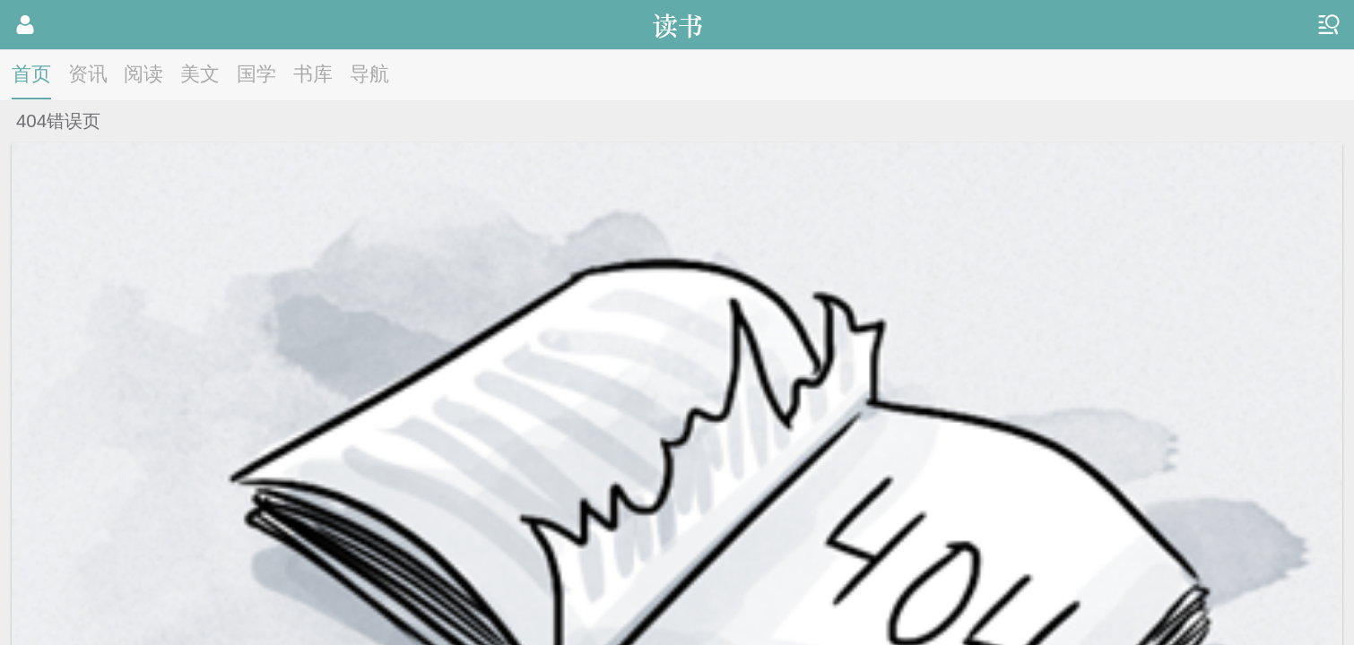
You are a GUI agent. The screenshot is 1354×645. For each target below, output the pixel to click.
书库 (313, 74)
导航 (369, 74)
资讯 (88, 74)
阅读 (143, 74)
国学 (256, 74)
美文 (200, 74)
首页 (31, 74)
